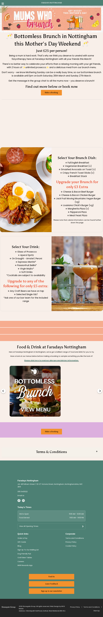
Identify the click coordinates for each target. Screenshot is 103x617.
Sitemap (96, 611)
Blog (19, 546)
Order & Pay (22, 538)
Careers (21, 561)
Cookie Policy (70, 546)
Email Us (21, 495)
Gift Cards (22, 542)
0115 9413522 (23, 491)
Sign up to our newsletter (51, 591)
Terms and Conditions (74, 538)
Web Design (54, 606)
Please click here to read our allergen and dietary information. (51, 360)
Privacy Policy (70, 542)
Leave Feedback (51, 584)
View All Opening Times (28, 526)
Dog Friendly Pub (24, 554)
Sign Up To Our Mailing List (28, 550)
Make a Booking (51, 92)
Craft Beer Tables (25, 557)
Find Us (51, 576)
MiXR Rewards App (25, 565)
